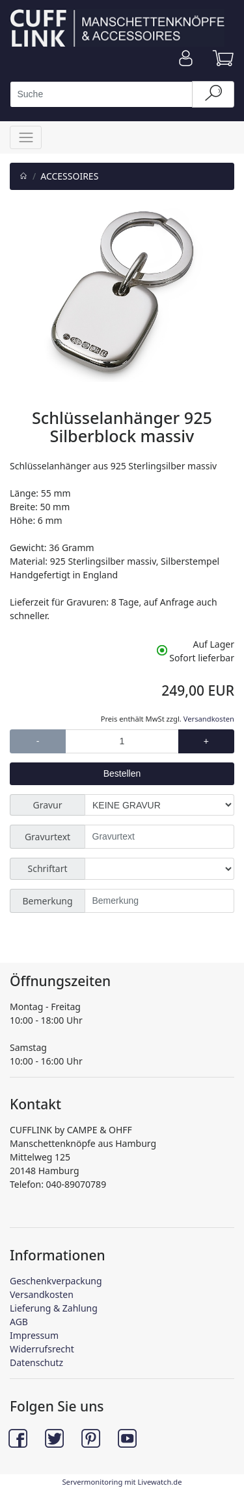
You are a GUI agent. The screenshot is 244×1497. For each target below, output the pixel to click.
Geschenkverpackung (56, 1281)
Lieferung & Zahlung (54, 1308)
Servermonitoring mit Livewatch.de (122, 1482)
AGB (19, 1321)
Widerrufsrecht (42, 1349)
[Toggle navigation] (26, 137)
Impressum (34, 1335)
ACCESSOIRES (69, 176)
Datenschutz (36, 1362)
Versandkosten (208, 719)
